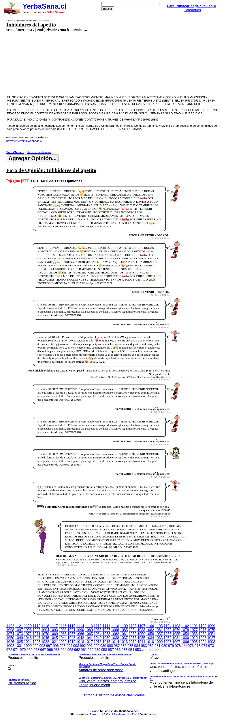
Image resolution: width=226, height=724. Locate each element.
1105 (159, 626)
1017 (89, 642)
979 (171, 646)
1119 (36, 626)
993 (76, 646)
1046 (45, 638)
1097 (19, 630)
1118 (45, 626)
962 (77, 650)
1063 (106, 634)
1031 (176, 638)
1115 (71, 626)
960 (91, 650)
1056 (167, 634)
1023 (36, 642)
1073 (19, 634)
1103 (176, 626)
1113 (89, 626)
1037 (124, 638)
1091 (71, 630)
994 (69, 646)
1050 (10, 638)
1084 (133, 630)
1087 (106, 630)
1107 (141, 626)
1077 (194, 630)
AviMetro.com (122, 714)
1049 (19, 638)
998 (42, 646)
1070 (45, 634)
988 (110, 646)
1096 (28, 630)
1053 (194, 634)
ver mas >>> (113, 669)
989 (103, 646)
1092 (63, 630)
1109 (124, 626)
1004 (203, 642)
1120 (28, 626)
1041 (89, 638)
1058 (150, 634)
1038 (115, 638)
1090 (80, 630)
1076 (203, 630)
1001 (19, 646)
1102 (185, 626)
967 (43, 650)
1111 (106, 626)
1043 (71, 638)
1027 (211, 638)
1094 (45, 630)
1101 (194, 626)
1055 (176, 634)
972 (9, 650)
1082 (150, 630)
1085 (124, 630)
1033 (159, 638)
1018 (80, 642)
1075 (211, 630)
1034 (150, 638)
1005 (194, 642)
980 (164, 646)
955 (125, 650)
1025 (19, 642)
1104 (167, 626)
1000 (28, 646)
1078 (185, 630)
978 (178, 646)
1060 (133, 634)
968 (36, 650)
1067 (71, 634)
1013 (124, 642)
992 (83, 646)
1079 (176, 630)
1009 (159, 642)
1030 (185, 638)
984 (137, 646)
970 (23, 650)
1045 (54, 638)
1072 (28, 634)
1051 (211, 634)
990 (97, 646)
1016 (98, 642)
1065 (89, 634)
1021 (54, 642)
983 (144, 646)
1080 (167, 630)
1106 (150, 626)
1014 (115, 642)
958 (104, 650)
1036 (133, 638)
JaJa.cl (108, 714)
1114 (80, 626)
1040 (98, 638)
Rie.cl (135, 714)
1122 (10, 626)
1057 (159, 634)
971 (16, 650)
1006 (185, 642)
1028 (203, 638)
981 (157, 646)
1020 (63, 642)
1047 (36, 638)
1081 (159, 630)
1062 (115, 634)
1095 (36, 630)
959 (97, 650)
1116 (63, 626)
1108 (133, 626)
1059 (141, 634)
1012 (133, 642)
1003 (211, 642)
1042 (80, 638)
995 (63, 646)
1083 (141, 630)
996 (56, 646)
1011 (141, 642)
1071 (36, 634)
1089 (89, 630)
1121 (19, 626)
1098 (10, 630)
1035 (141, 638)
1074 (10, 634)
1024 (28, 642)
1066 (80, 634)
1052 (203, 634)
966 (50, 650)
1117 (54, 626)
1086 (115, 630)
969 (30, 650)
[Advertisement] (94, 63)
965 (57, 650)
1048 (28, 638)
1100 (203, 626)
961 (84, 650)
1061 (124, 634)
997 (49, 646)
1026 (10, 642)
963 (70, 650)
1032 (167, 638)
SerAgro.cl (96, 714)
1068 (63, 634)
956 (118, 650)
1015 (106, 642)
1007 (176, 642)
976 (191, 646)
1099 (211, 626)
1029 (194, 638)
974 (204, 646)
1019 (71, 642)
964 (63, 650)
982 (151, 646)
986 (124, 646)
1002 (10, 646)
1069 (54, 634)
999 (35, 646)
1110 (115, 626)
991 (90, 646)
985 (130, 646)
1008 (167, 642)
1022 (45, 642)
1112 (98, 626)
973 (211, 646)
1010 (150, 642)
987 (117, 646)
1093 (54, 630)
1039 (106, 638)
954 (131, 650)
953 (138, 650)
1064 (98, 634)
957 (111, 650)
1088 (98, 630)
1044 (63, 638)
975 (198, 646)
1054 (185, 634)
